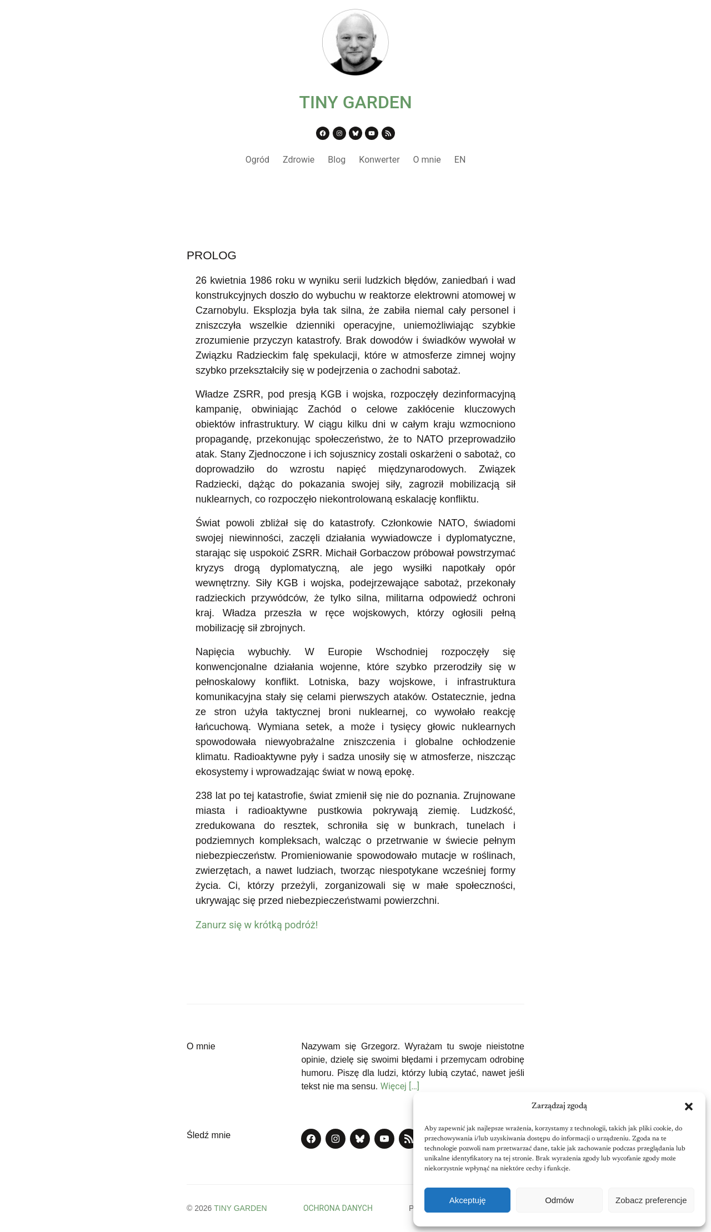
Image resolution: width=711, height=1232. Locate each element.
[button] (688, 1106)
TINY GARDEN (355, 102)
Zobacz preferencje (651, 1200)
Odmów (559, 1200)
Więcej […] (399, 1086)
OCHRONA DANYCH (338, 1208)
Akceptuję (467, 1200)
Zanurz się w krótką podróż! (257, 925)
